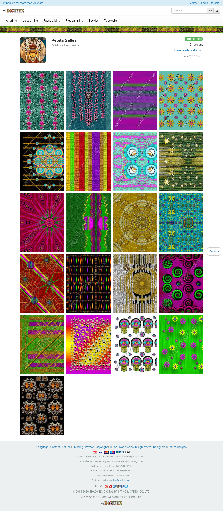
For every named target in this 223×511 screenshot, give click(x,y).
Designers (159, 447)
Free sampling (74, 20)
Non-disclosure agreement (135, 447)
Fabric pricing (52, 20)
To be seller (111, 20)
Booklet (93, 20)
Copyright (102, 447)
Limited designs (177, 447)
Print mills (23, 2)
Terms (113, 447)
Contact (55, 447)
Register (193, 2)
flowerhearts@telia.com (188, 50)
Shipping (77, 447)
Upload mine (30, 20)
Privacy (89, 447)
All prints (11, 20)
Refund (66, 447)
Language (42, 447)
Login (204, 2)
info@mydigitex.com (122, 480)
